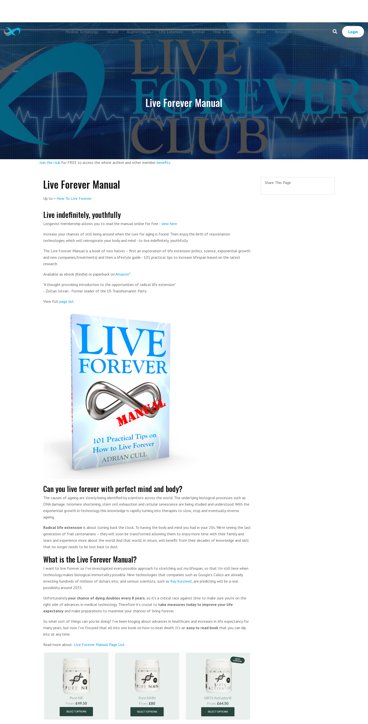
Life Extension (171, 31)
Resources (283, 31)
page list (66, 301)
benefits (163, 162)
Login (353, 31)
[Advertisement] (184, 11)
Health (112, 31)
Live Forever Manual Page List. (99, 644)
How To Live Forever (230, 31)
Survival (198, 31)
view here (169, 223)
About (261, 31)
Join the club (50, 162)
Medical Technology (81, 31)
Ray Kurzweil (181, 581)
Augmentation (139, 31)
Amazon (122, 274)
